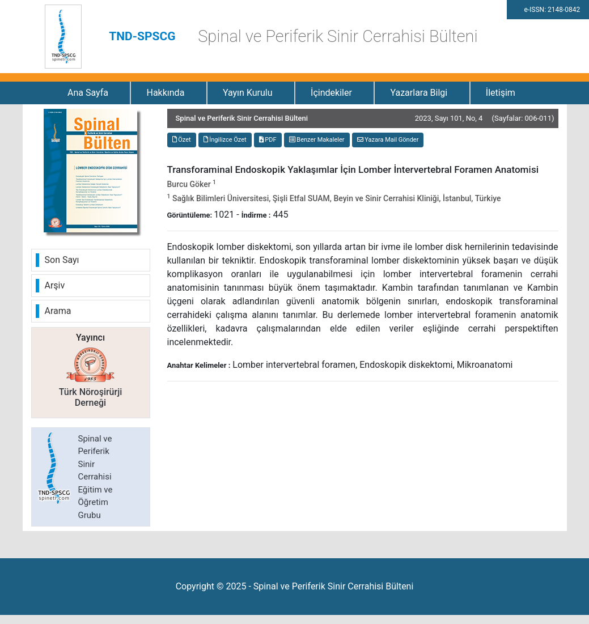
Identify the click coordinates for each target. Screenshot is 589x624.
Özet (181, 139)
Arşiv (55, 285)
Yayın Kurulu (248, 92)
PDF (268, 139)
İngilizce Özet (225, 139)
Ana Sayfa (87, 92)
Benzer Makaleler (317, 139)
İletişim (500, 92)
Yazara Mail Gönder (388, 139)
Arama (58, 310)
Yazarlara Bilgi (418, 92)
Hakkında (165, 92)
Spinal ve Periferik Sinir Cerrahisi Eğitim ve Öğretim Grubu (95, 477)
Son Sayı (62, 259)
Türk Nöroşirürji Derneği (90, 397)
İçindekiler (331, 92)
